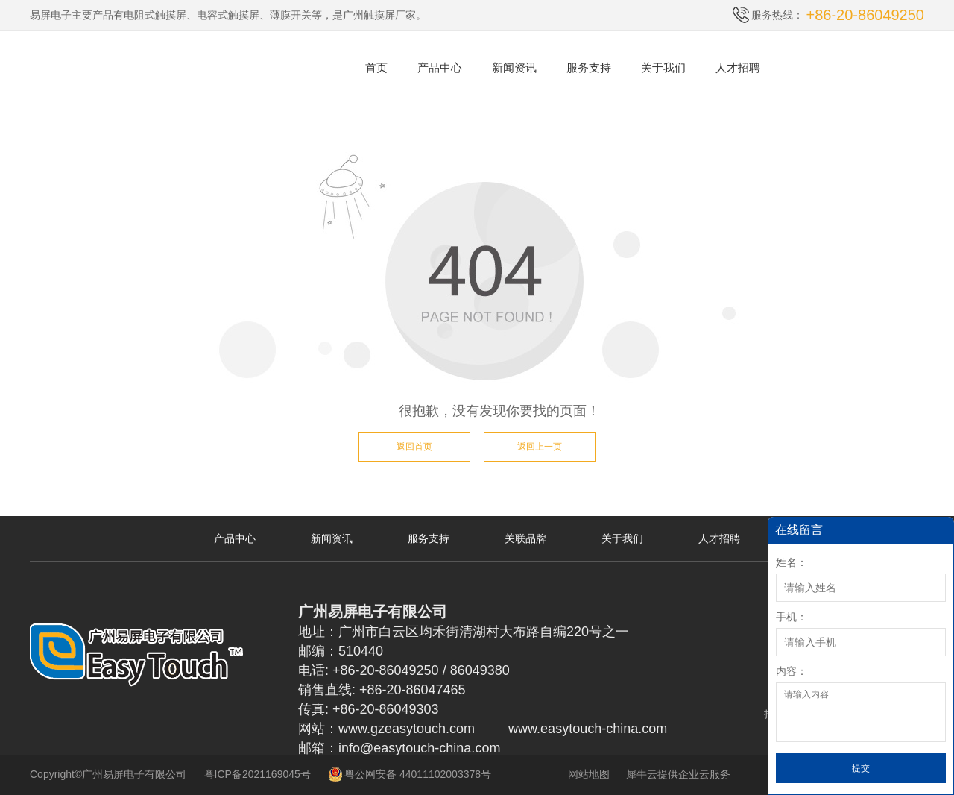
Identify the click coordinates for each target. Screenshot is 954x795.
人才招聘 (738, 67)
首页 (376, 67)
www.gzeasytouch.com (406, 728)
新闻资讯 (514, 67)
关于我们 (663, 67)
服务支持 (588, 67)
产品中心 (439, 67)
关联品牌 (525, 538)
